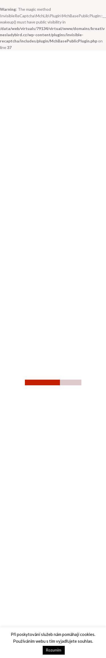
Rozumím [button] (53, 650)
